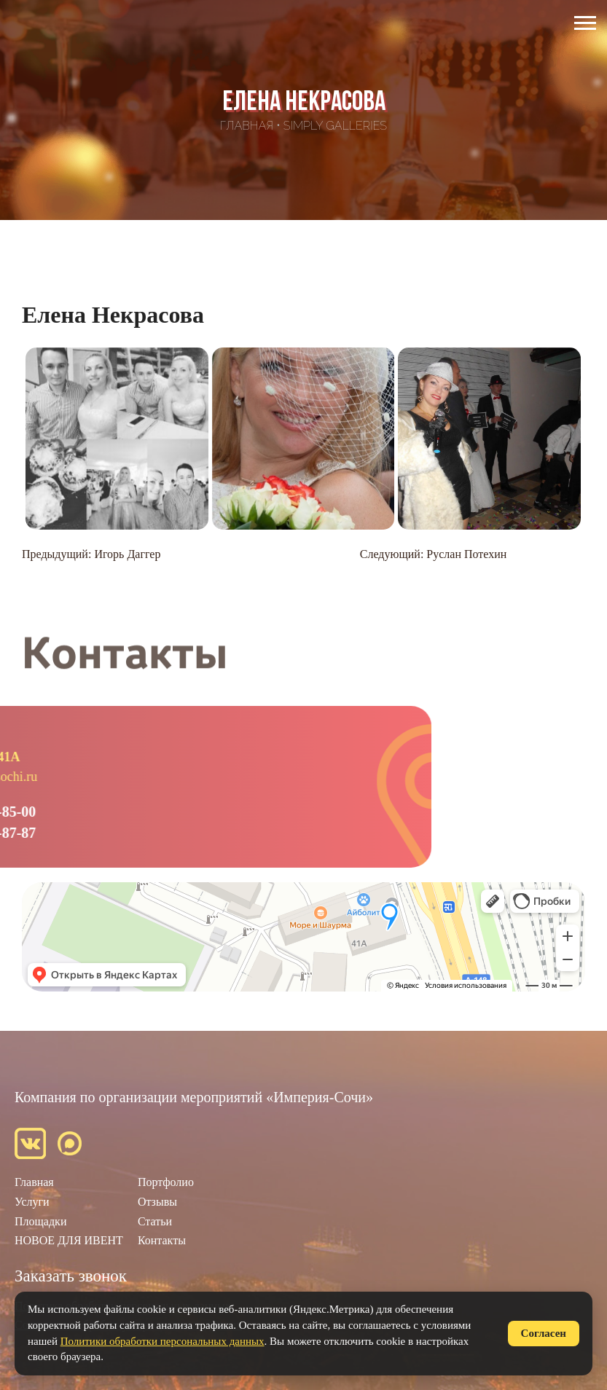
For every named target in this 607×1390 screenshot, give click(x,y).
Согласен (543, 1333)
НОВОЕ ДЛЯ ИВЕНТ (69, 1240)
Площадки (40, 1221)
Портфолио (166, 1182)
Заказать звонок (71, 1276)
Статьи (155, 1221)
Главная (246, 126)
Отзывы (157, 1201)
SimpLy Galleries (335, 126)
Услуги (32, 1201)
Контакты (162, 1240)
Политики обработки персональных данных (162, 1341)
